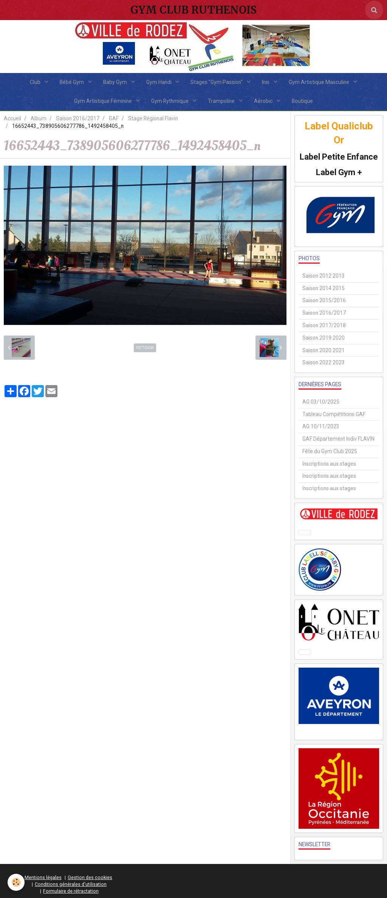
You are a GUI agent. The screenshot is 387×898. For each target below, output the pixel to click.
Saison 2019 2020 (323, 338)
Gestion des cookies (90, 877)
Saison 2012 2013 (323, 276)
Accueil (12, 118)
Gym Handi (159, 82)
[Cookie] (16, 882)
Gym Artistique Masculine (319, 82)
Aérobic (264, 101)
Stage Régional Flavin (153, 118)
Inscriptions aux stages (329, 464)
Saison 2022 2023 (323, 362)
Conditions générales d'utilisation (71, 884)
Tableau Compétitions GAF (333, 414)
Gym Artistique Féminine (103, 101)
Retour (145, 347)
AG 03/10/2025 (320, 402)
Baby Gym (115, 82)
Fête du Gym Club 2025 (329, 451)
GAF (114, 118)
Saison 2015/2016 (324, 300)
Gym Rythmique (170, 101)
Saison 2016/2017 (77, 118)
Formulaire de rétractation (71, 891)
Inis (266, 82)
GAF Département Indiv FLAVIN (338, 439)
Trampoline (222, 101)
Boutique (302, 101)
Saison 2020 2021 (323, 350)
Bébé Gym (72, 82)
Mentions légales (43, 877)
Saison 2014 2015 (323, 288)
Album (38, 118)
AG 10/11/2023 (320, 426)
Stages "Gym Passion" (217, 82)
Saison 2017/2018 (324, 325)
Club (36, 82)
